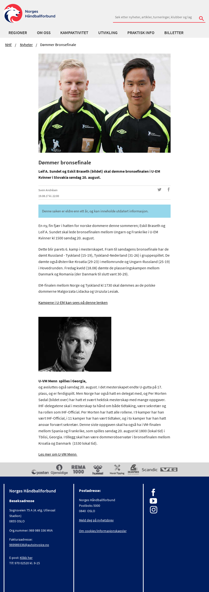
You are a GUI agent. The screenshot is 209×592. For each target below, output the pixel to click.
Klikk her (26, 557)
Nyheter (26, 44)
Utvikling (108, 32)
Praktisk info (140, 32)
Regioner (18, 32)
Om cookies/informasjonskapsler (103, 531)
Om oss (44, 32)
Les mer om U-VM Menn (57, 454)
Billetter (173, 32)
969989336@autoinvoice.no (29, 545)
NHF (8, 44)
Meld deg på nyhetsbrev (96, 520)
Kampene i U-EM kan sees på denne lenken (73, 302)
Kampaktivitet (74, 32)
